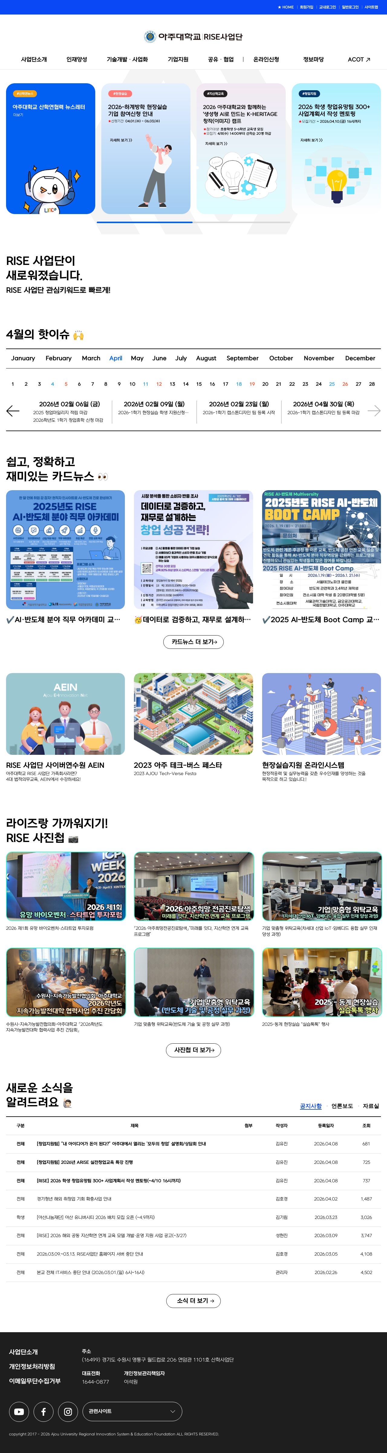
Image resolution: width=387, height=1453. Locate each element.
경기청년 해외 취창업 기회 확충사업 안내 (74, 1199)
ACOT (356, 60)
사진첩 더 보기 (192, 1050)
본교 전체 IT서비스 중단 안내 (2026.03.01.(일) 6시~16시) (91, 1272)
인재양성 (77, 60)
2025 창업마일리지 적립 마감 (60, 412)
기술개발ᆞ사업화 (127, 60)
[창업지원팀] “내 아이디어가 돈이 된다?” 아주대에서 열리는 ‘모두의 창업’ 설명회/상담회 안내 (121, 1144)
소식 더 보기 (192, 1301)
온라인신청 (266, 60)
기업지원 (178, 60)
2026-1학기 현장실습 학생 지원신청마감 (154, 412)
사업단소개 (34, 60)
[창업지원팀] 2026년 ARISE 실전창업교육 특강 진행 (85, 1162)
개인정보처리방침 (32, 1366)
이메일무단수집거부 (35, 1381)
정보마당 (313, 60)
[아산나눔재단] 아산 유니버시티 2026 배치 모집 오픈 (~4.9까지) (96, 1217)
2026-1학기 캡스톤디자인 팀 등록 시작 (239, 412)
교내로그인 (327, 7)
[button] (16, 416)
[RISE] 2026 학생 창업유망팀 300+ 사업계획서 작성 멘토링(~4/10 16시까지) (109, 1181)
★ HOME (286, 7)
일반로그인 (350, 7)
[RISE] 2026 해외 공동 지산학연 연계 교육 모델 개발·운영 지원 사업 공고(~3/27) (112, 1235)
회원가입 (306, 7)
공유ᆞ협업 (221, 60)
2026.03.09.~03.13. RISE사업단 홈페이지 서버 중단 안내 (90, 1254)
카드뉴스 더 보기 (192, 642)
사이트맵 (371, 7)
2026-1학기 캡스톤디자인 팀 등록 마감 (323, 412)
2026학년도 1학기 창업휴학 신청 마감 (68, 420)
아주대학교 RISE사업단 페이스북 (53, 1405)
